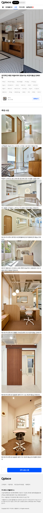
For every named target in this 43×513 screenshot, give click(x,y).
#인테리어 (10, 85)
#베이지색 (17, 88)
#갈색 (30, 88)
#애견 (3, 81)
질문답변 (22, 2)
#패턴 (24, 92)
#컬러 (3, 88)
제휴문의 (27, 484)
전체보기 (36, 98)
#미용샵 (33, 81)
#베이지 (10, 88)
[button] (40, 2)
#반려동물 (19, 81)
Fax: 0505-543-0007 (20, 495)
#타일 (10, 92)
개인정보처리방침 (19, 484)
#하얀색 (35, 85)
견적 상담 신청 (24, 470)
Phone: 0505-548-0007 (8, 495)
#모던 (17, 85)
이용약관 (10, 484)
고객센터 (3, 484)
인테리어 (15, 2)
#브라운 (24, 88)
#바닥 (39, 92)
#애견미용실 (11, 81)
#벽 (29, 92)
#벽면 (33, 92)
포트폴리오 (8, 7)
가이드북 (21, 7)
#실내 (3, 85)
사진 (15, 7)
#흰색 (29, 85)
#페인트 (4, 92)
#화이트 (23, 85)
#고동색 (36, 88)
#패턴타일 (17, 92)
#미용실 (27, 81)
